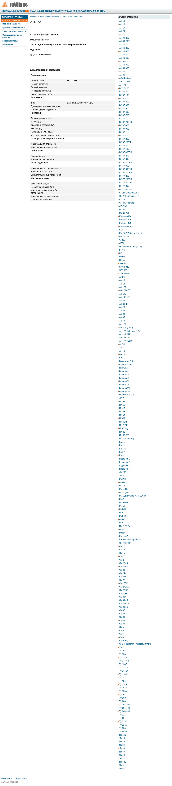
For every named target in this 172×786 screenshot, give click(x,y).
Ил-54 (122, 415)
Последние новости (13, 11)
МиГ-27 (122, 512)
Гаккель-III (124, 371)
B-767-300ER (125, 169)
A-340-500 (124, 54)
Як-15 (122, 738)
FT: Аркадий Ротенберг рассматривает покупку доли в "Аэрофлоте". (67, 11)
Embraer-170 (125, 226)
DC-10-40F (124, 213)
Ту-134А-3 (124, 661)
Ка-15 (122, 442)
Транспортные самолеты (14, 31)
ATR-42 (122, 85)
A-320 (122, 31)
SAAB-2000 (124, 263)
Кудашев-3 (124, 465)
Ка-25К (122, 449)
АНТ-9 (122, 351)
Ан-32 (122, 314)
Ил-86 (122, 432)
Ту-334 (122, 728)
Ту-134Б (123, 664)
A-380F (122, 75)
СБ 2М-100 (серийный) (130, 539)
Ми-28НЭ (123, 489)
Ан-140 (122, 294)
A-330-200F (124, 41)
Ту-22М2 (123, 721)
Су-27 (122, 580)
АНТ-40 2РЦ (125, 337)
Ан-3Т (122, 317)
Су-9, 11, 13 (125, 640)
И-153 (122, 401)
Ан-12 (122, 284)
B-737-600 (124, 112)
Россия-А (123, 533)
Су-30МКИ (124, 607)
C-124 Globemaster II (129, 193)
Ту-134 (122, 654)
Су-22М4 (123, 566)
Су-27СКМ (124, 587)
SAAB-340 (124, 267)
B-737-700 (124, 115)
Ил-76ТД (123, 428)
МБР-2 (122, 479)
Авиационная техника (14, 20)
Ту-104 (122, 651)
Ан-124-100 (124, 290)
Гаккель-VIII (125, 391)
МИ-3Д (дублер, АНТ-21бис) (132, 496)
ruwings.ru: (6, 778)
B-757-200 (124, 156)
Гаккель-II (123, 368)
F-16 (121, 230)
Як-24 (122, 745)
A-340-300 (124, 51)
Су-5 (121, 627)
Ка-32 (122, 455)
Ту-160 (122, 698)
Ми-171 (122, 482)
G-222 (122, 240)
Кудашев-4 (124, 469)
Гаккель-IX (124, 378)
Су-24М (123, 573)
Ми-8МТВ (123, 502)
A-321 (122, 34)
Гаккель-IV (124, 374)
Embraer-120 (125, 216)
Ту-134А (123, 657)
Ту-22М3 (123, 725)
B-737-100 (124, 95)
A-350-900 (124, 68)
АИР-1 (122, 277)
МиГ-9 (122, 523)
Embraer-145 (125, 223)
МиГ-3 (122, 519)
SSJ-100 (123, 270)
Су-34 (122, 617)
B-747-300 (124, 145)
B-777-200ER (125, 179)
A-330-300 (124, 44)
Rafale (122, 260)
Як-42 (122, 758)
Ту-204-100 (124, 704)
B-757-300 (124, 159)
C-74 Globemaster (127, 203)
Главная (33, 16)
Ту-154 (122, 681)
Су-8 (121, 637)
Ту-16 (121, 694)
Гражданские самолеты (13, 28)
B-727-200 (124, 91)
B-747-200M (125, 142)
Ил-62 (122, 418)
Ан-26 (122, 307)
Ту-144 (122, 677)
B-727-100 (124, 88)
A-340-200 (124, 48)
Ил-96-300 (124, 435)
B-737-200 (124, 98)
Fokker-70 (124, 236)
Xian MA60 (124, 273)
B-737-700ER (125, 122)
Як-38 (122, 752)
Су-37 (122, 624)
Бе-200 (122, 354)
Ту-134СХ (123, 671)
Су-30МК (123, 600)
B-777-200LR (125, 182)
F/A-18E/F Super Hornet (130, 233)
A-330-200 (124, 38)
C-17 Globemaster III (129, 196)
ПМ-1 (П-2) (124, 526)
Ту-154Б (123, 687)
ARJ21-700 (124, 81)
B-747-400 (124, 149)
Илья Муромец (126, 438)
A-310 (122, 21)
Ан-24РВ (123, 304)
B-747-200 (124, 139)
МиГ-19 (122, 509)
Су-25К (122, 577)
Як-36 (122, 748)
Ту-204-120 (124, 708)
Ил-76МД (123, 425)
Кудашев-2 (124, 462)
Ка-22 (122, 445)
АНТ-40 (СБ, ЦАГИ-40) (130, 331)
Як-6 (121, 765)
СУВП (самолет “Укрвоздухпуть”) (135, 644)
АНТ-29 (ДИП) (126, 327)
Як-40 (122, 755)
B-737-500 (124, 108)
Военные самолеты (11, 24)
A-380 (122, 71)
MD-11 (122, 253)
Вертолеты (7, 45)
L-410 (122, 250)
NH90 (122, 256)
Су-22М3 (123, 563)
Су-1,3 (122, 546)
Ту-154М (123, 691)
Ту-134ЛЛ (123, 667)
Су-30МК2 (124, 603)
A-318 (122, 24)
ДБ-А (121, 398)
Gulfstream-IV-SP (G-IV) (130, 246)
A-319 (122, 28)
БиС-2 (122, 358)
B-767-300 (124, 166)
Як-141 (122, 735)
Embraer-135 (125, 219)
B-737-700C (125, 118)
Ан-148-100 (124, 297)
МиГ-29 (122, 516)
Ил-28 (122, 411)
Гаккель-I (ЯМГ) (126, 364)
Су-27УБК (124, 593)
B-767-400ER (125, 172)
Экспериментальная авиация (12, 36)
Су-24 (122, 570)
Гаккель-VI (124, 384)
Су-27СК (123, 583)
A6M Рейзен (125, 78)
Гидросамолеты (10, 41)
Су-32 (122, 610)
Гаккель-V (124, 381)
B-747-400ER (125, 152)
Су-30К (122, 597)
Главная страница (12, 17)
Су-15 (122, 553)
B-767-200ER (125, 162)
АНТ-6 (122, 344)
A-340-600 (124, 58)
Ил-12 (122, 408)
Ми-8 (121, 499)
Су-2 (121, 560)
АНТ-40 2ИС (125, 334)
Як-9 (121, 768)
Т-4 (120, 647)
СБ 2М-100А (125, 543)
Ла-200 (122, 472)
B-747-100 (124, 135)
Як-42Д (122, 762)
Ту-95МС (123, 731)
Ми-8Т (122, 506)
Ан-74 (122, 321)
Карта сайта (21, 778)
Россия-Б (123, 536)
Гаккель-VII (124, 388)
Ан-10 (122, 280)
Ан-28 (122, 310)
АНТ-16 (122, 324)
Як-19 (122, 742)
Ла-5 (121, 475)
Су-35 (122, 620)
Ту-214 (122, 715)
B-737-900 (124, 129)
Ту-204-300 (124, 711)
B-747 (122, 132)
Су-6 (121, 630)
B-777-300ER (125, 189)
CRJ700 (123, 206)
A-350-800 (124, 65)
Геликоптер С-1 (126, 395)
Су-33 (122, 614)
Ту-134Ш (123, 674)
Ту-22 (121, 718)
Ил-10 (122, 405)
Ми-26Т (122, 486)
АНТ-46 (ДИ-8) (126, 341)
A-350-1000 (124, 61)
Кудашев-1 (124, 459)
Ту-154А (123, 684)
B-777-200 (124, 176)
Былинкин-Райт (126, 361)
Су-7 (121, 634)
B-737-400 (124, 105)
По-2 (121, 529)
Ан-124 (122, 287)
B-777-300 (124, 186)
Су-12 (122, 549)
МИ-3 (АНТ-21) (126, 492)
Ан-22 (122, 300)
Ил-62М (123, 422)
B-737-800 (124, 125)
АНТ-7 (122, 347)
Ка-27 (122, 452)
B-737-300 (124, 102)
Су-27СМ (123, 590)
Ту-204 (122, 701)
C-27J (122, 199)
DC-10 (122, 209)
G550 (121, 243)
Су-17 (122, 556)
